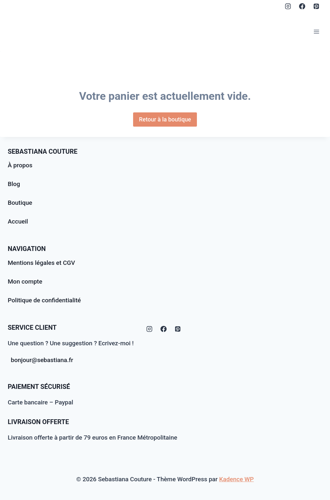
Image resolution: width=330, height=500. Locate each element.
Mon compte (25, 281)
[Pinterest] (316, 6)
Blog (14, 184)
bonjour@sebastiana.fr (42, 360)
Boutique (20, 202)
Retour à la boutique (165, 119)
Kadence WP (236, 479)
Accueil (18, 221)
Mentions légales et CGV (41, 262)
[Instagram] (288, 6)
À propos (20, 165)
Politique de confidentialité (44, 300)
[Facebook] (302, 6)
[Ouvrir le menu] (316, 31)
